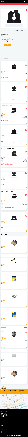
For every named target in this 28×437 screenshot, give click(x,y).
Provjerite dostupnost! (4, 321)
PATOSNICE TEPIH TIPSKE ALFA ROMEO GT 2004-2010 (7, 148)
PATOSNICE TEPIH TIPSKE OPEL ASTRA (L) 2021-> (7, 83)
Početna (2, 6)
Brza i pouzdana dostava (4, 422)
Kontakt (2, 428)
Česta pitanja (2, 416)
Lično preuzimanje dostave (4, 423)
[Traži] (26, 1)
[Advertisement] (14, 51)
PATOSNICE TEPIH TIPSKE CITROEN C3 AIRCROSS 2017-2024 (8, 62)
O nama (2, 427)
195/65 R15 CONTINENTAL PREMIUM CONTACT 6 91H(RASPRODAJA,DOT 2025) (10, 329)
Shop (5, 6)
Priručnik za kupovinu (3, 413)
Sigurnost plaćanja (3, 421)
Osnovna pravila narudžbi (4, 414)
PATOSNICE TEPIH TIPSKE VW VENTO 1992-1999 (6, 105)
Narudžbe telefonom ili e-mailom (5, 415)
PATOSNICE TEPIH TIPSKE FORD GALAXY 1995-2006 (7, 191)
